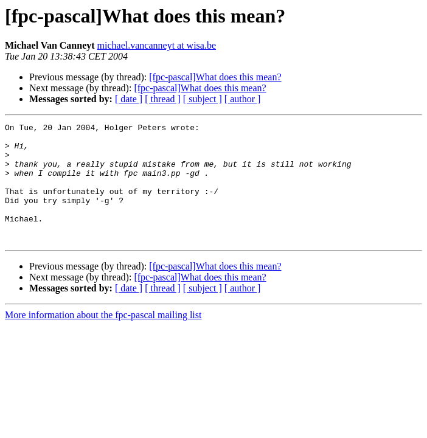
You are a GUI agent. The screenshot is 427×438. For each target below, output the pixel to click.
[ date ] (128, 99)
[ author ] (242, 99)
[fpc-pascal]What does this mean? (215, 77)
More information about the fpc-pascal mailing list (103, 338)
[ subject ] (202, 99)
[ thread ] (163, 99)
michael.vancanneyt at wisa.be (156, 45)
